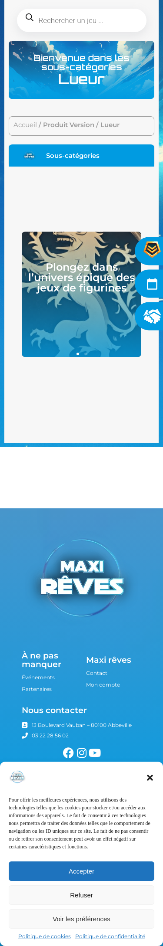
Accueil (25, 125)
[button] (150, 777)
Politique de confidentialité (110, 936)
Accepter (81, 871)
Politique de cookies (44, 936)
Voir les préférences (81, 919)
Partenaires (37, 689)
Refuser (81, 895)
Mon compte (103, 684)
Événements (38, 677)
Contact (96, 673)
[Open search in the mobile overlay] (82, 20)
